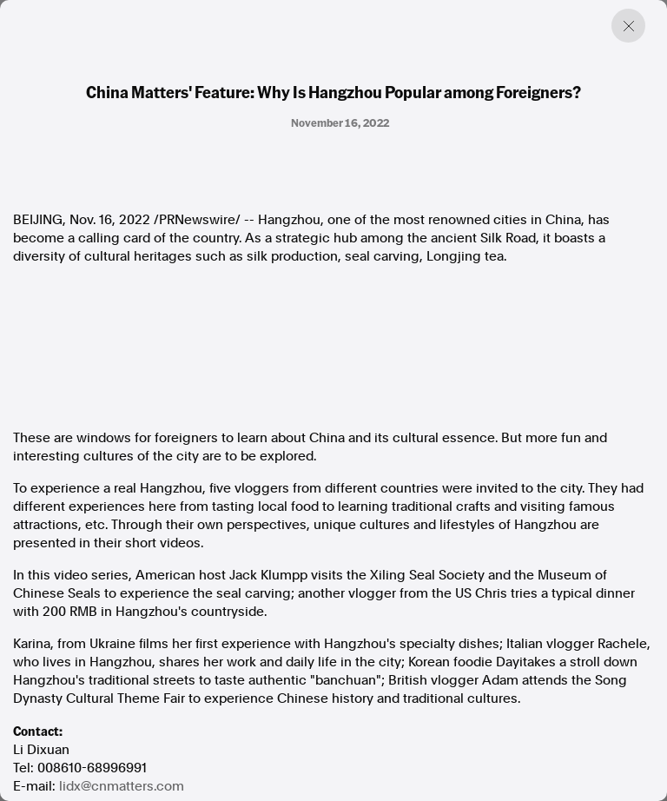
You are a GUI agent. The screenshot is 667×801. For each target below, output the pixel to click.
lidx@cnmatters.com (121, 786)
